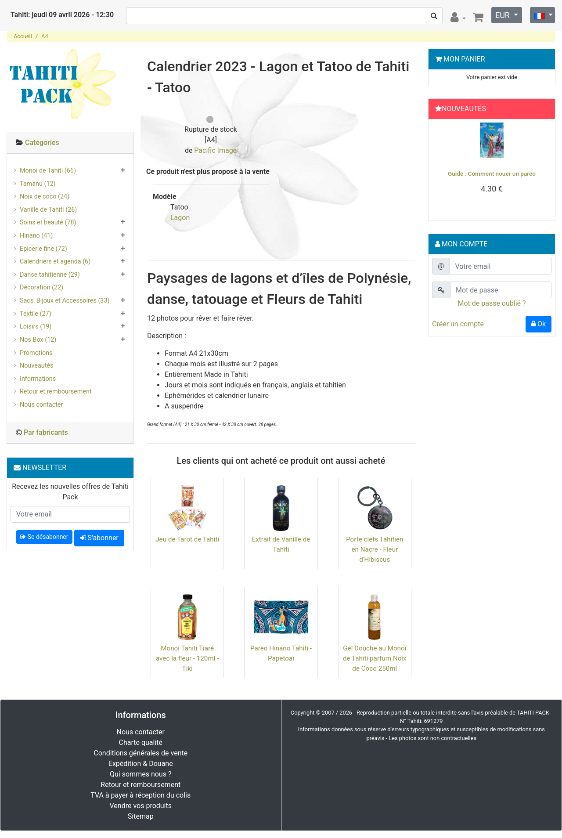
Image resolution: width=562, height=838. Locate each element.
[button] (441, 167)
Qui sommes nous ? (140, 774)
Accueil (23, 36)
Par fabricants (46, 432)
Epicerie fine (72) (43, 249)
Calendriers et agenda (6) (55, 261)
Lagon (180, 217)
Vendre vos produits (141, 806)
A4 (44, 36)
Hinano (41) (36, 235)
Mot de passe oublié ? (492, 303)
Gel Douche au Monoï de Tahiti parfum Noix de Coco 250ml (375, 658)
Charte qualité (140, 742)
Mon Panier (464, 59)
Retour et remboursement (56, 391)
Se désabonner (44, 536)
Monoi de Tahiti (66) (48, 170)
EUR (503, 15)
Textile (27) (35, 314)
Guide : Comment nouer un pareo (492, 173)
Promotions (36, 353)
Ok (538, 324)
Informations (38, 379)
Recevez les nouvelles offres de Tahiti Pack (70, 491)
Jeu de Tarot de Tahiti (187, 539)
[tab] (70, 143)
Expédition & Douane (140, 763)
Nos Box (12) (38, 339)
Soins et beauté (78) (48, 222)
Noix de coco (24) (44, 196)
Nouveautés (36, 365)
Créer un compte (458, 324)
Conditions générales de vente (140, 753)
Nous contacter (41, 404)
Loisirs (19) (35, 326)
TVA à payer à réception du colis (140, 795)
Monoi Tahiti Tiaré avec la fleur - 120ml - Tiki (187, 658)
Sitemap (141, 816)
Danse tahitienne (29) (50, 274)
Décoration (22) (41, 287)
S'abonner (99, 538)
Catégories (42, 142)
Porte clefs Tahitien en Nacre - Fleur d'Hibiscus (374, 549)
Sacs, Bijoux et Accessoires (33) (65, 300)
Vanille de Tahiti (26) (48, 209)
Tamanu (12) (38, 184)
